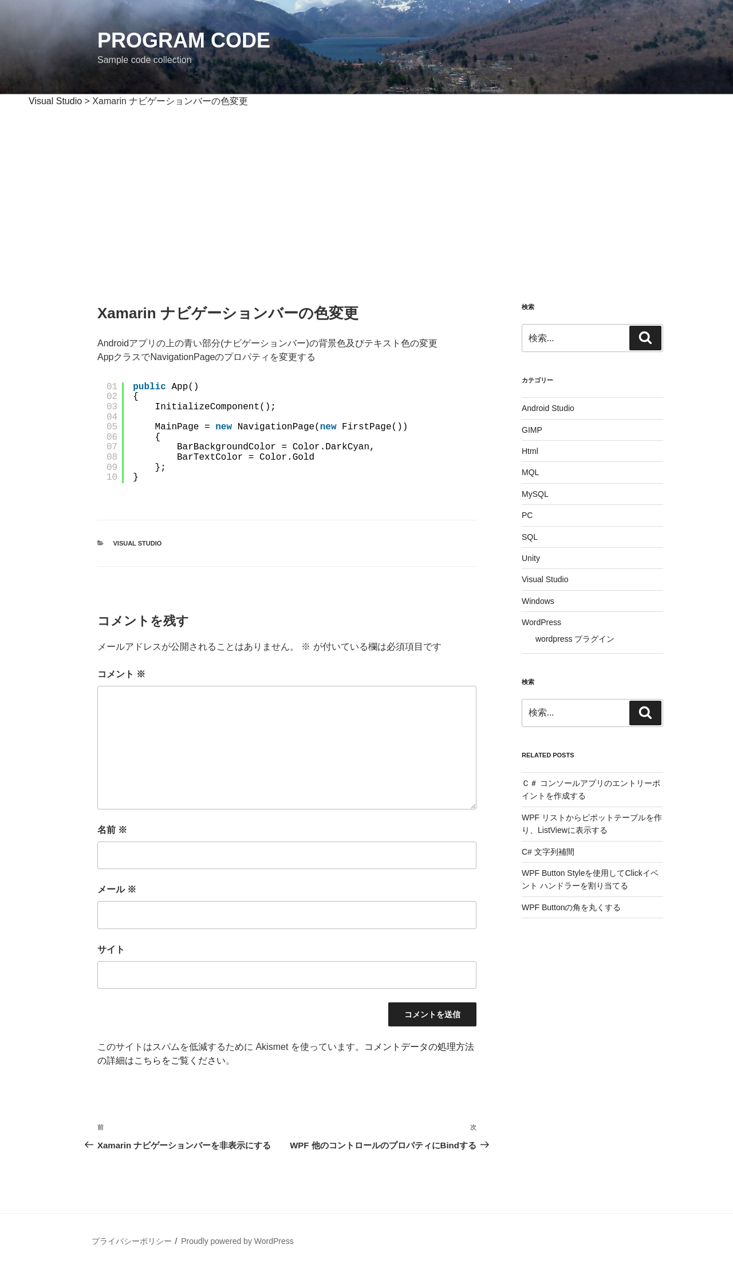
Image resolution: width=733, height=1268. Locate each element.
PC (527, 515)
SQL (530, 537)
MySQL (535, 494)
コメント (121, 674)
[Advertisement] (366, 194)
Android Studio (548, 408)
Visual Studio (137, 543)
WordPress (541, 622)
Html (530, 451)
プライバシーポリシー (132, 1241)
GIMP (532, 429)
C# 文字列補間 (548, 851)
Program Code (183, 40)
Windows (538, 601)
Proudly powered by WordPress (237, 1241)
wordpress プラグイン (574, 638)
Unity (531, 558)
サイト (111, 949)
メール (116, 889)
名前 (112, 830)
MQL (530, 472)
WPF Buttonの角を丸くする (571, 907)
